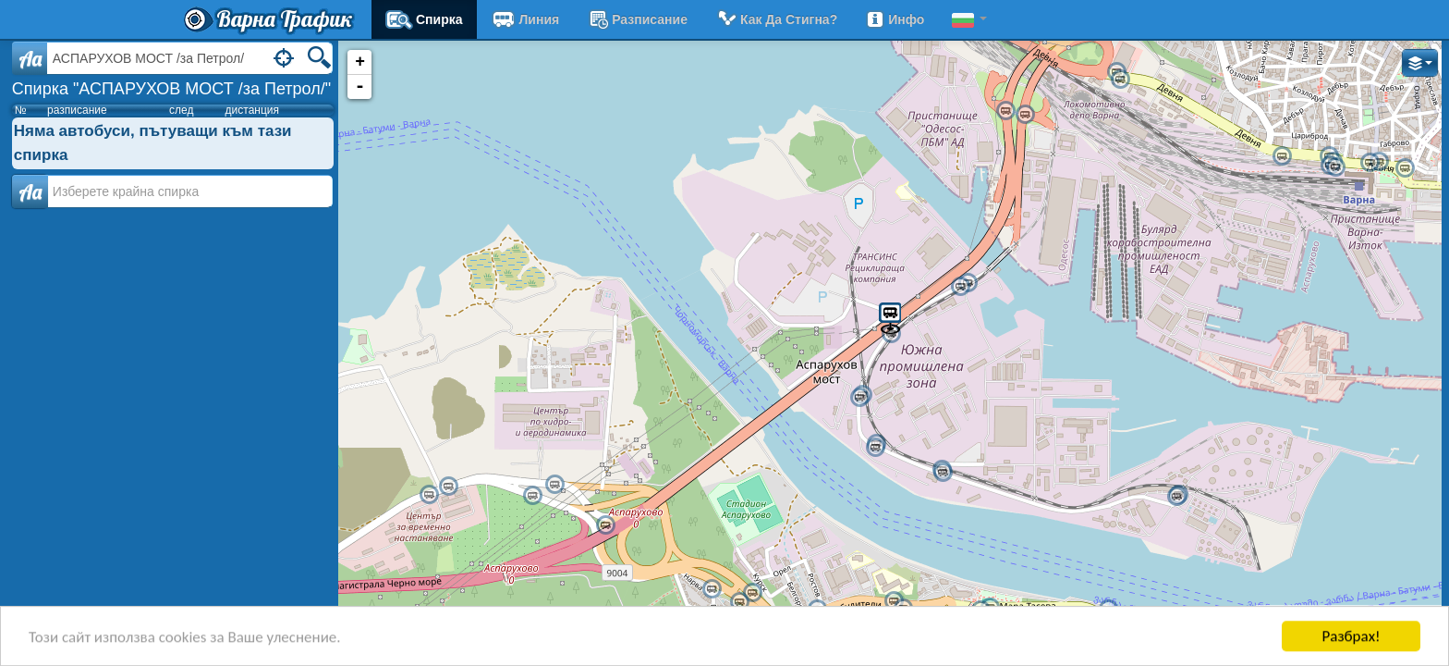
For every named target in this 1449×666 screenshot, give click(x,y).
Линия (525, 19)
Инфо (894, 19)
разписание (637, 19)
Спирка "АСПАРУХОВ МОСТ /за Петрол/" (171, 89)
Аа (30, 191)
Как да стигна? (776, 19)
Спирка (424, 19)
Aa (30, 58)
